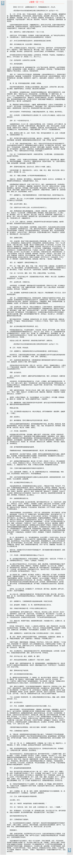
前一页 (2, 3)
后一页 (2, 1)
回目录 (2, 4)
